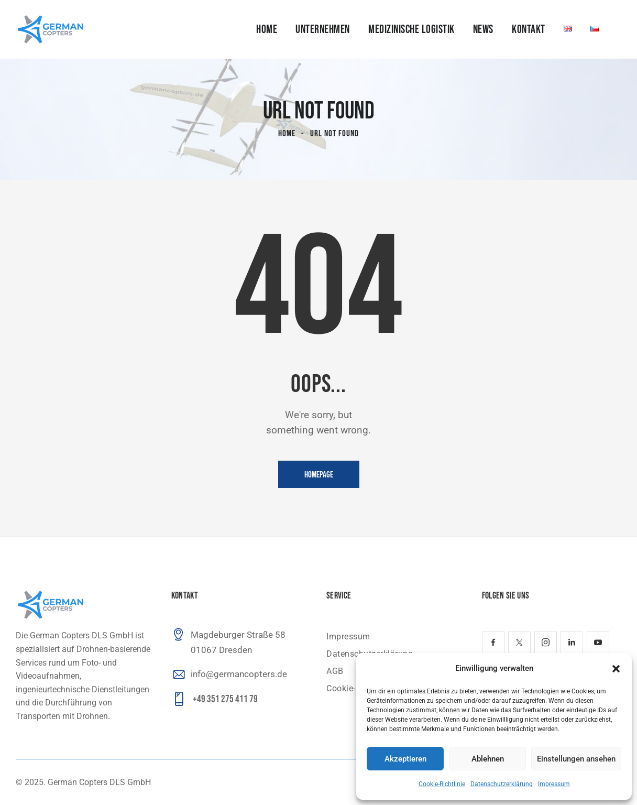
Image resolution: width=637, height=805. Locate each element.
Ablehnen (487, 759)
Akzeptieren (405, 759)
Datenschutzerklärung (501, 784)
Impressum (554, 784)
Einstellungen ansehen (576, 759)
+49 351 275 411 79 (225, 699)
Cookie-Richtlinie (442, 784)
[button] (616, 668)
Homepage (318, 475)
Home (286, 133)
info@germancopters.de (239, 674)
